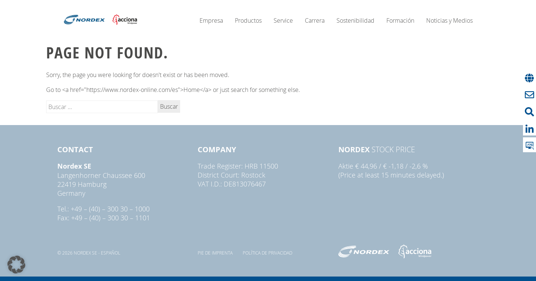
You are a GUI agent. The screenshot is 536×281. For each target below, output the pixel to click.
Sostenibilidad (355, 20)
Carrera (315, 20)
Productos (248, 20)
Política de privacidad (267, 253)
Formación (400, 20)
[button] (16, 264)
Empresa (211, 20)
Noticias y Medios (449, 20)
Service (283, 20)
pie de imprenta (215, 253)
